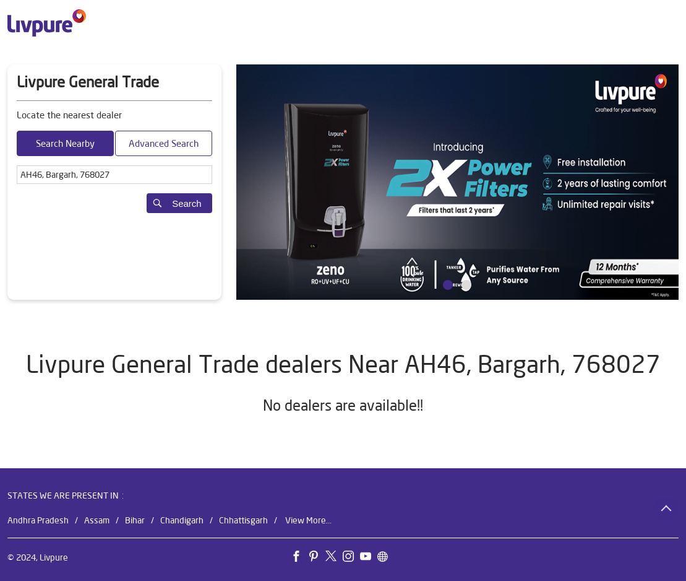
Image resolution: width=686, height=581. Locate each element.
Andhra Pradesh (38, 520)
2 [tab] (466, 285)
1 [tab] (448, 285)
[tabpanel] (457, 182)
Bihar (135, 520)
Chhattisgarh (243, 520)
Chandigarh (182, 520)
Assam (96, 520)
